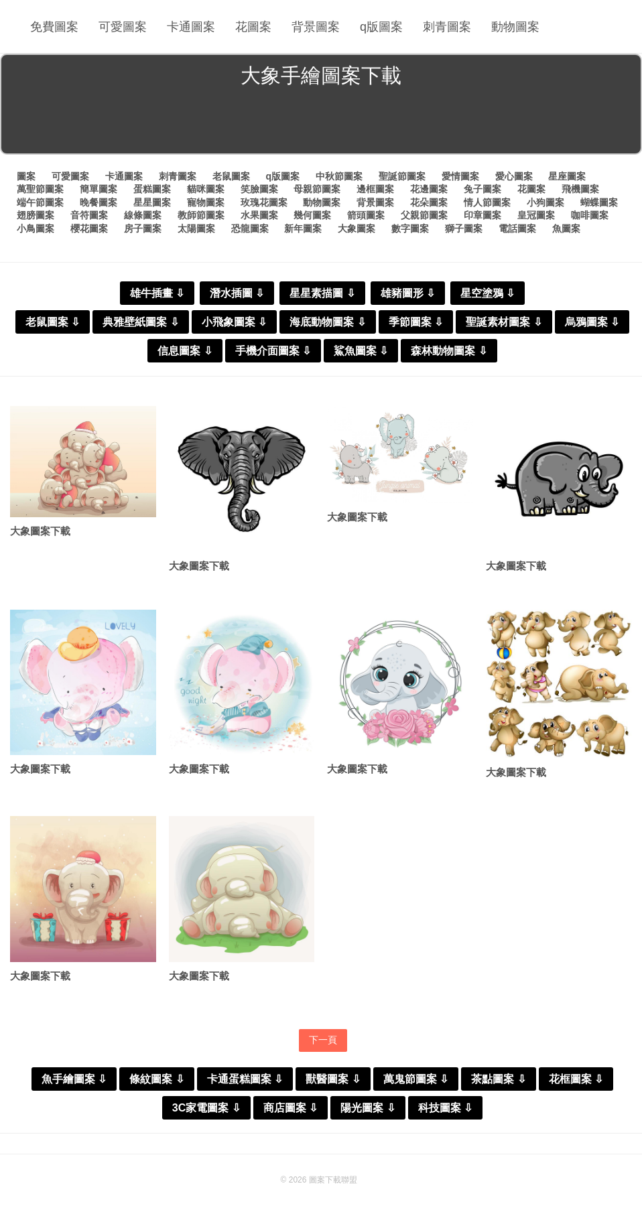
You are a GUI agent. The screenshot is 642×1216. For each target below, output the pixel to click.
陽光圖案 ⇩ (367, 1107)
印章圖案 (482, 215)
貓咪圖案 (205, 189)
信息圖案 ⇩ (184, 350)
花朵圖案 (429, 202)
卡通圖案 (191, 26)
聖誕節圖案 (402, 176)
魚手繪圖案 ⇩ (74, 1079)
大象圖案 (356, 228)
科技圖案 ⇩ (445, 1107)
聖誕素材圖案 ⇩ (503, 322)
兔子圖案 (482, 189)
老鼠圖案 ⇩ (52, 322)
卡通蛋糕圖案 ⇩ (245, 1079)
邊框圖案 (375, 189)
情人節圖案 (487, 202)
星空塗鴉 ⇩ (487, 293)
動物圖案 (515, 26)
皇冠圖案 (536, 215)
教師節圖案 (201, 215)
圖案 (26, 176)
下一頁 (323, 1039)
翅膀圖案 (35, 215)
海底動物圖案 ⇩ (327, 322)
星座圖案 (567, 176)
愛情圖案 (460, 176)
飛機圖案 (580, 189)
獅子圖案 (464, 228)
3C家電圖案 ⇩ (206, 1107)
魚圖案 (566, 228)
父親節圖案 (424, 215)
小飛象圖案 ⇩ (234, 322)
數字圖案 (410, 228)
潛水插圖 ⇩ (237, 293)
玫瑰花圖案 (264, 202)
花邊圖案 (429, 189)
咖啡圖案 (589, 215)
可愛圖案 (123, 26)
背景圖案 (316, 26)
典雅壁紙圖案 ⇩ (140, 322)
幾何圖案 (312, 215)
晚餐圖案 (98, 202)
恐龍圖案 (250, 228)
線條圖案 (143, 215)
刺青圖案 (447, 26)
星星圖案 (152, 202)
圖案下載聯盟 (333, 1180)
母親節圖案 (317, 189)
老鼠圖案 (231, 176)
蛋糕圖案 (152, 189)
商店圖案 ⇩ (290, 1107)
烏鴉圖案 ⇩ (592, 322)
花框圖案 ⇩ (576, 1079)
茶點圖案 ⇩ (498, 1079)
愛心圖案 (514, 176)
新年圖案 (303, 228)
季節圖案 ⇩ (416, 322)
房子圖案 (143, 228)
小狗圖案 (545, 202)
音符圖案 (89, 215)
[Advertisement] (321, 123)
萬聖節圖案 (40, 189)
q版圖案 (381, 26)
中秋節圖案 (339, 176)
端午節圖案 (40, 202)
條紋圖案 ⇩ (156, 1079)
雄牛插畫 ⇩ (157, 293)
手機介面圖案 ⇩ (273, 350)
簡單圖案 (98, 189)
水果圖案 (259, 215)
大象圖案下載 (40, 531)
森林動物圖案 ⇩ (449, 350)
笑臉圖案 (259, 189)
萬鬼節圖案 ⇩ (415, 1079)
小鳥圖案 (35, 228)
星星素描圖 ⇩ (322, 293)
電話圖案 (517, 228)
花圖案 (253, 26)
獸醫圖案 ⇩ (333, 1079)
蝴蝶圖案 (599, 202)
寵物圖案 (205, 202)
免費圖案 (54, 26)
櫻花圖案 (89, 228)
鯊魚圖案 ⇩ (361, 350)
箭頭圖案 (366, 215)
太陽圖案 (196, 228)
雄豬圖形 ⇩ (408, 293)
